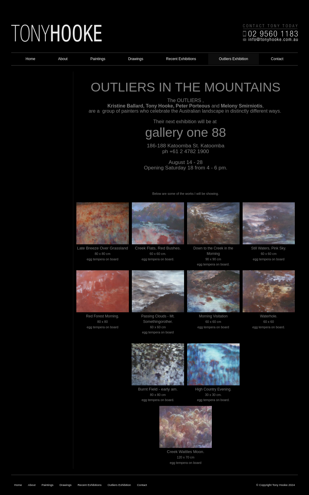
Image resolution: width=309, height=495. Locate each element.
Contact (142, 485)
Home (18, 485)
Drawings (65, 485)
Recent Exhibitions (89, 485)
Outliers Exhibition (119, 485)
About (32, 485)
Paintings (47, 485)
